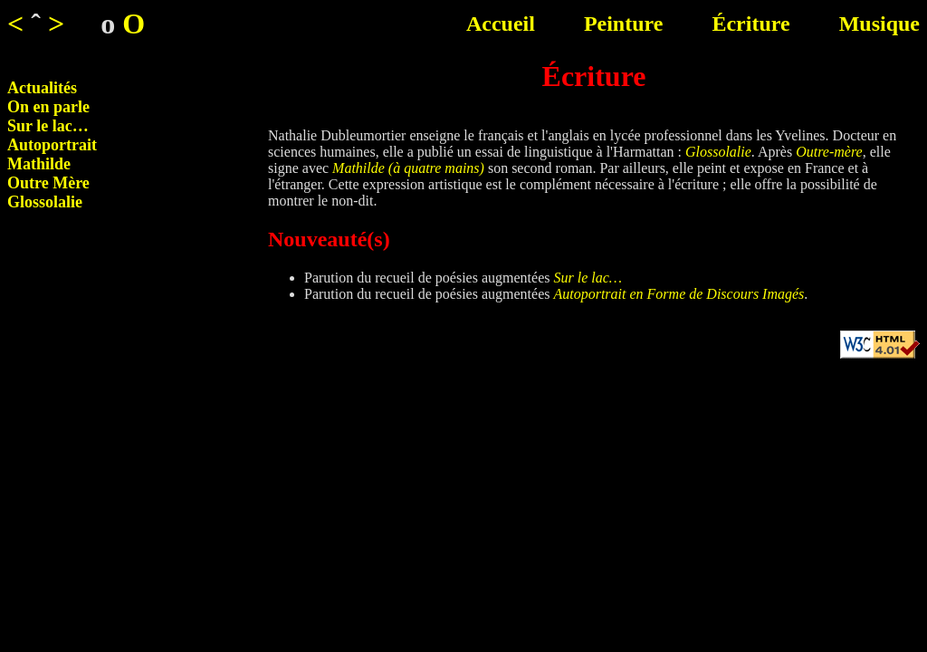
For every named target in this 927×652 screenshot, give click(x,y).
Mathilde (39, 164)
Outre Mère (48, 183)
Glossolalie (44, 202)
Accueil (500, 23)
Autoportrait (52, 145)
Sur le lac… (48, 126)
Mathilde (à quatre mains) (408, 168)
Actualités (42, 88)
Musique (879, 23)
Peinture (624, 23)
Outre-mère (829, 151)
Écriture (750, 23)
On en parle (48, 107)
